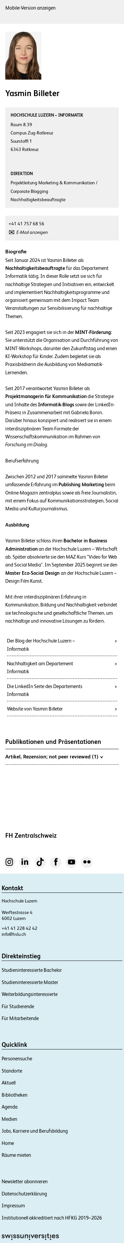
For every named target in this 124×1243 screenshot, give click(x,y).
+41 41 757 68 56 (26, 223)
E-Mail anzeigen (32, 232)
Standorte (12, 1071)
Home (8, 1143)
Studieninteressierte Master (30, 982)
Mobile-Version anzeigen (30, 8)
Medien (9, 1119)
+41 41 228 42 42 (19, 928)
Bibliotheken (14, 1095)
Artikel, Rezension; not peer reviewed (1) (54, 756)
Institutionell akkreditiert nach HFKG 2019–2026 (52, 1218)
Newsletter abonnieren (25, 1181)
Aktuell (9, 1082)
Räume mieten (16, 1155)
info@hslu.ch (14, 934)
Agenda (10, 1107)
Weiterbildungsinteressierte (30, 994)
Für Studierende (18, 1006)
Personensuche (17, 1058)
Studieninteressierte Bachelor (32, 970)
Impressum (13, 1205)
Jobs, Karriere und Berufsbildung (35, 1131)
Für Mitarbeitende (20, 1018)
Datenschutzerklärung (24, 1193)
